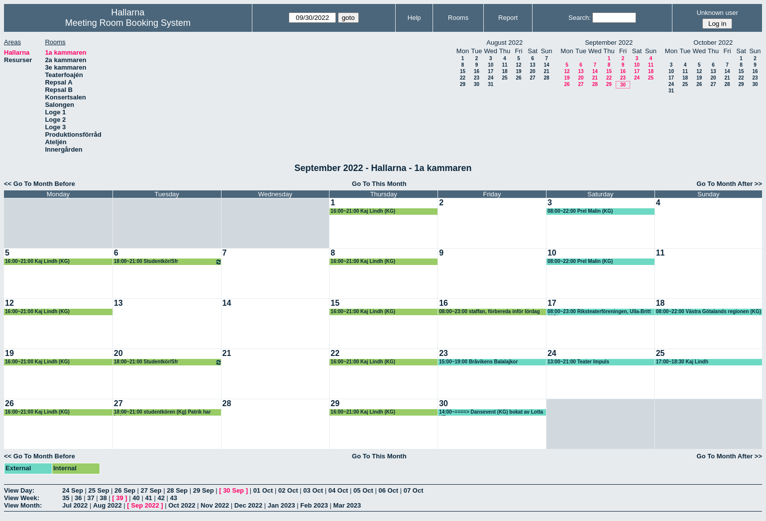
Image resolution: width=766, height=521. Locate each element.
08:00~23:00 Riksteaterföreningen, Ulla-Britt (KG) (599, 312)
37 (90, 498)
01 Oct (263, 490)
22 (462, 78)
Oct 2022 (181, 505)
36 (78, 498)
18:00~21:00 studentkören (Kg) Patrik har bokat (162, 412)
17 (490, 71)
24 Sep (72, 490)
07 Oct (414, 490)
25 (504, 78)
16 (476, 71)
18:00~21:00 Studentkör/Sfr (168, 262)
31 (490, 84)
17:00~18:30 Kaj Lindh (682, 361)
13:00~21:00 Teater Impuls (578, 361)
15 (462, 71)
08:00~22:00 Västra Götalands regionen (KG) (708, 311)
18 (504, 71)
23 (476, 78)
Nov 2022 (215, 505)
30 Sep (233, 490)
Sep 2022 (145, 505)
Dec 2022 (248, 505)
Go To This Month (379, 183)
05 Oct (363, 490)
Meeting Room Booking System (128, 23)
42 (160, 498)
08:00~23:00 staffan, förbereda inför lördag (489, 311)
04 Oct (338, 490)
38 (103, 498)
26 (518, 78)
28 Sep (177, 490)
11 (504, 65)
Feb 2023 (314, 505)
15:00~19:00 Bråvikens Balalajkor (478, 361)
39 (119, 498)
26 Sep (124, 490)
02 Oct (288, 490)
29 (462, 84)
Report (508, 17)
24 (490, 78)
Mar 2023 (347, 505)
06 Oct (388, 490)
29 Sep (203, 490)
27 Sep (151, 490)
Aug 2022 (107, 505)
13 (532, 65)
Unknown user (717, 12)
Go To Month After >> (729, 183)
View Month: (23, 505)
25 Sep (99, 490)
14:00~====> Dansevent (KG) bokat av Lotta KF (491, 412)
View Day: (19, 490)
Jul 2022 (75, 505)
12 (518, 65)
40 (135, 498)
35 (65, 498)
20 (532, 71)
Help (414, 17)
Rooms (458, 17)
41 (148, 498)
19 (518, 71)
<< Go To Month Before (39, 183)
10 (490, 65)
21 (546, 71)
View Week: (21, 498)
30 (476, 84)
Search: (579, 17)
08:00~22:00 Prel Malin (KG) (580, 211)
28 (546, 78)
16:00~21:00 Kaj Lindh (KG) (362, 211)
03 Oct (313, 490)
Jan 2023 (281, 505)
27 (532, 78)
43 (173, 498)
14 (546, 65)
